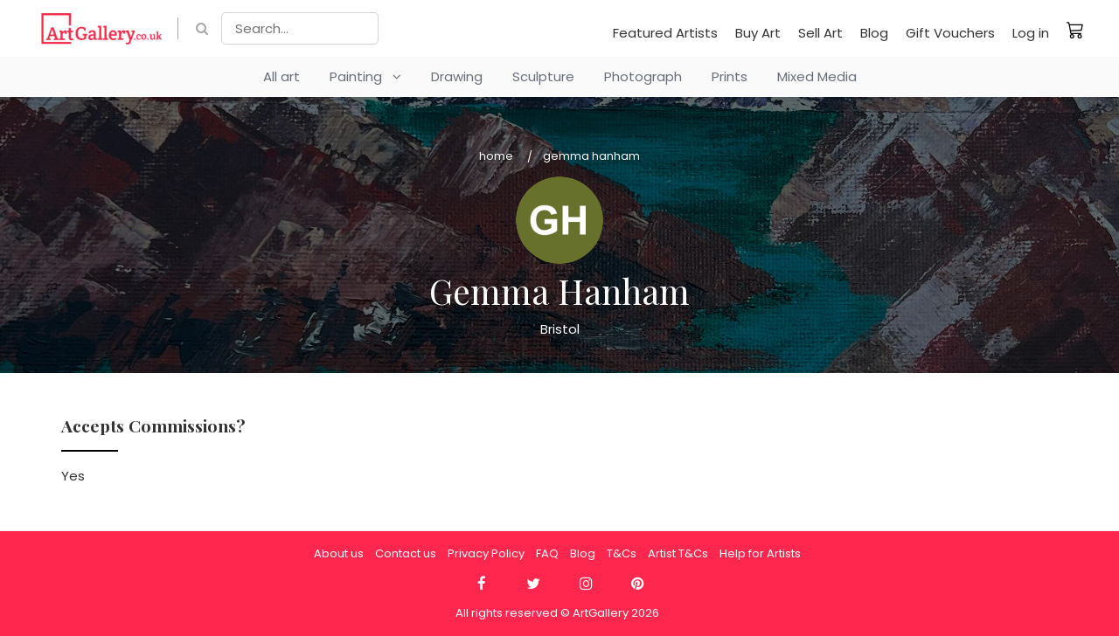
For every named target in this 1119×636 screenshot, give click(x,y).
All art (281, 76)
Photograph (643, 76)
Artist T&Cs (678, 553)
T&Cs (621, 553)
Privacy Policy (486, 553)
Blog (874, 33)
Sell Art (820, 33)
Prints (729, 76)
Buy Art (758, 33)
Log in (1030, 33)
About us (339, 553)
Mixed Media (817, 76)
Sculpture (543, 76)
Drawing (457, 76)
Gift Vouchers (950, 33)
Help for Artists (760, 553)
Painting (365, 76)
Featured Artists (665, 33)
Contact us (405, 553)
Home (496, 156)
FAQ (547, 553)
